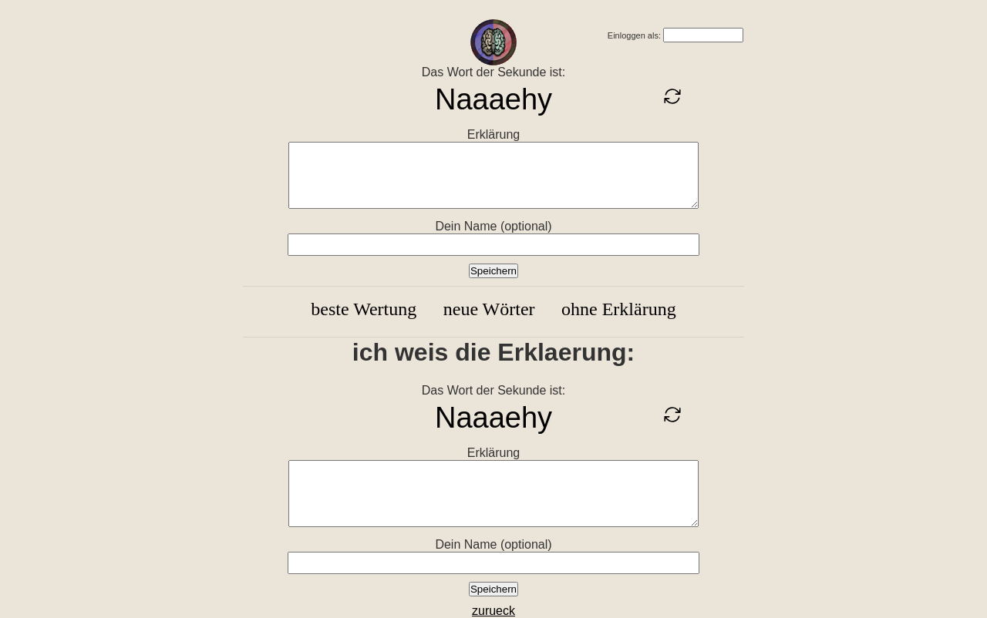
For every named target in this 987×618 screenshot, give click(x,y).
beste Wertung (363, 309)
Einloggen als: (634, 35)
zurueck (493, 610)
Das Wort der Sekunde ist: (493, 72)
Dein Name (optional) (493, 226)
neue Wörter (489, 309)
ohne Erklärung (618, 309)
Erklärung (493, 134)
